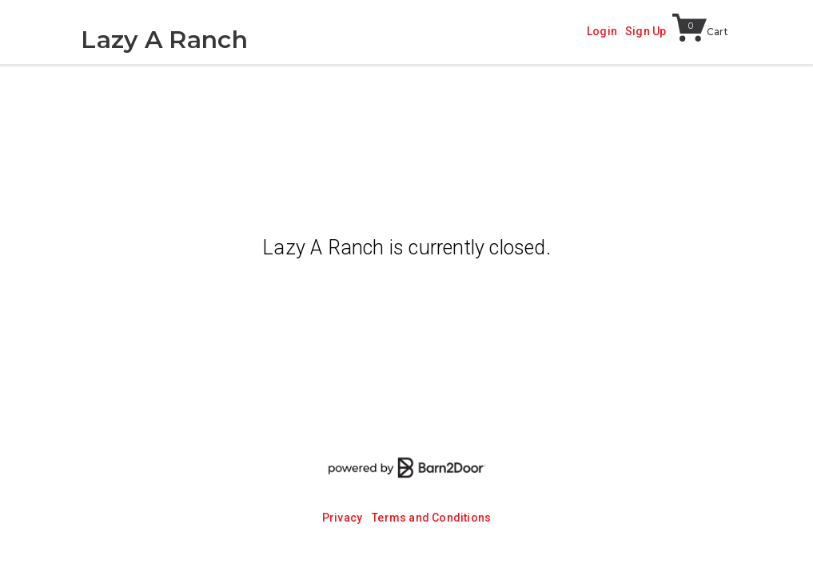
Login (602, 31)
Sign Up (645, 31)
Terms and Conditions (431, 517)
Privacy (342, 517)
